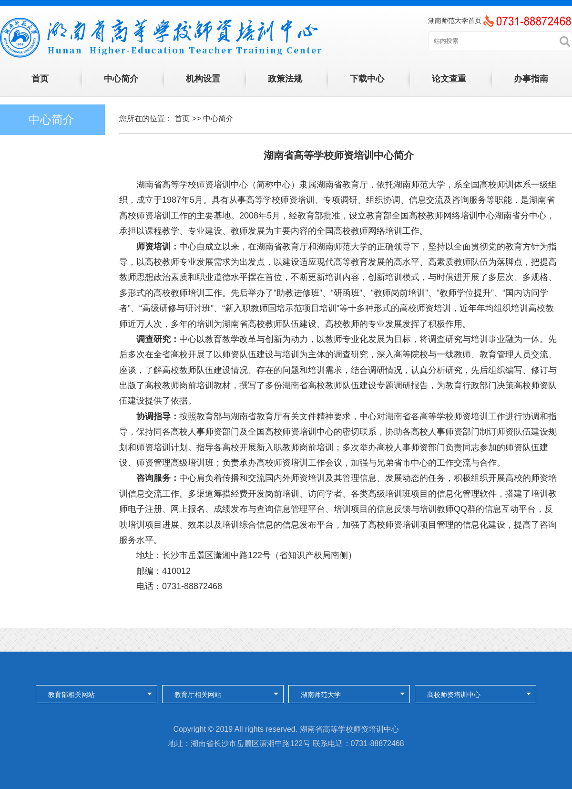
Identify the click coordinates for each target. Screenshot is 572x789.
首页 (40, 78)
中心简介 (121, 78)
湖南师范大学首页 (454, 20)
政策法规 (285, 78)
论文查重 (449, 78)
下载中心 (367, 78)
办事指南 (531, 78)
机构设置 (203, 78)
